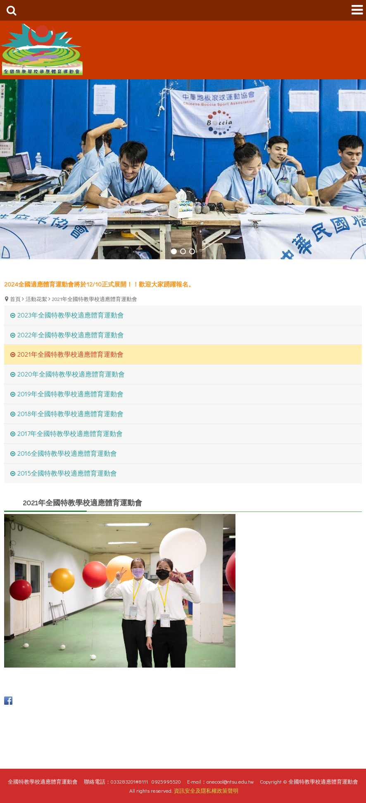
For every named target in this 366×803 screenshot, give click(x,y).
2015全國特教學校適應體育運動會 (67, 473)
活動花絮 (36, 298)
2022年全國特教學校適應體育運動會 (70, 334)
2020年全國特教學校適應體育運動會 (71, 374)
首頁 (15, 298)
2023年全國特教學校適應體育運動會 (70, 314)
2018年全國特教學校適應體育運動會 (70, 413)
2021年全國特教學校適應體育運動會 (94, 298)
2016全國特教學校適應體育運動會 (67, 453)
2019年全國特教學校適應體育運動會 (70, 393)
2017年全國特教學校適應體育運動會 (70, 433)
